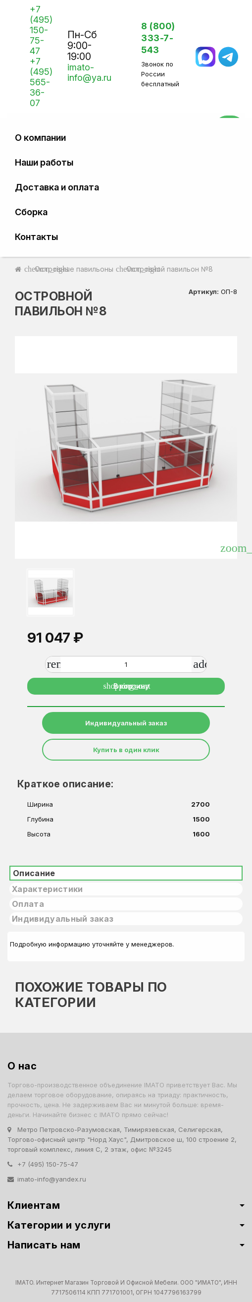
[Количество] (126, 664)
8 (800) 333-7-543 (158, 38)
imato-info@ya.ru (89, 72)
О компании (40, 137)
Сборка (31, 212)
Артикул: (204, 292)
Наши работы (44, 162)
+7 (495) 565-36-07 (41, 82)
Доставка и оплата (57, 187)
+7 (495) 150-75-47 (41, 30)
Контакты (36, 237)
